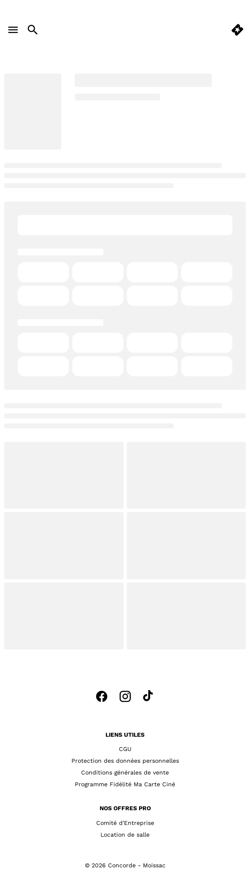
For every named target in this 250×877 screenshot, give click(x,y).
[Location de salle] (125, 834)
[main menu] (13, 30)
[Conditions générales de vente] (125, 772)
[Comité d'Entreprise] (125, 823)
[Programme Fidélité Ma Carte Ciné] (125, 784)
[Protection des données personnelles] (125, 761)
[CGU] (125, 749)
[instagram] (125, 696)
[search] (32, 30)
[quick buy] (237, 30)
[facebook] (101, 696)
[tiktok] (148, 696)
